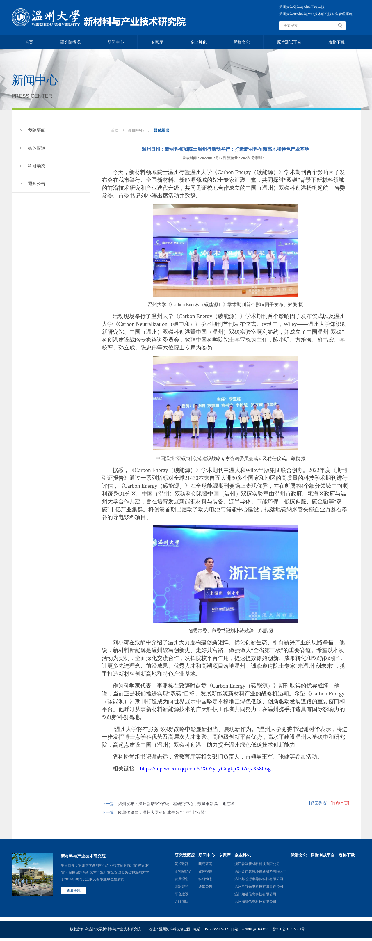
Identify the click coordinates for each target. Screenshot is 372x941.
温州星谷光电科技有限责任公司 (258, 887)
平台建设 (181, 894)
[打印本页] (340, 803)
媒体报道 (36, 147)
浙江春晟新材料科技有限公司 (257, 864)
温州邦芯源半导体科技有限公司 (258, 879)
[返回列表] (318, 803)
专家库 (157, 42)
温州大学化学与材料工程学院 (302, 7)
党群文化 (242, 42)
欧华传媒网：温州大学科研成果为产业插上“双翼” (162, 812)
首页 (29, 42)
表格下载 (336, 42)
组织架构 (181, 887)
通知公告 (36, 183)
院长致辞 (181, 864)
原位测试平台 (289, 42)
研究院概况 (70, 42)
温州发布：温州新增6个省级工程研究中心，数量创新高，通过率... (178, 803)
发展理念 (181, 879)
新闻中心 (116, 42)
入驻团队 (181, 902)
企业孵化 (198, 42)
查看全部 (74, 891)
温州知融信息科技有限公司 (255, 894)
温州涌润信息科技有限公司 (255, 902)
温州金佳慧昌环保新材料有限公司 (260, 871)
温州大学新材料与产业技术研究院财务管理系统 (316, 14)
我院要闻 (36, 130)
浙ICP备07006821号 (289, 929)
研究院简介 (183, 871)
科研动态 (36, 165)
